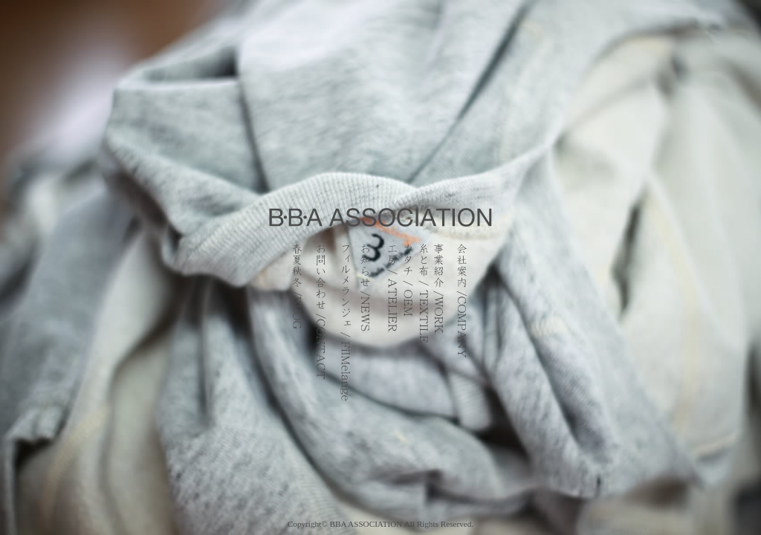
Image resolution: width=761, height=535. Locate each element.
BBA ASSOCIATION (366, 523)
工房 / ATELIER (392, 323)
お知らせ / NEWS (368, 323)
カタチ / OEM (407, 323)
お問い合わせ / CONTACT (320, 323)
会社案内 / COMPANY (461, 323)
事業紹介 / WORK (440, 323)
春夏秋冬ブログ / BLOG (293, 323)
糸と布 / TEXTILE (423, 323)
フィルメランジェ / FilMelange (343, 323)
